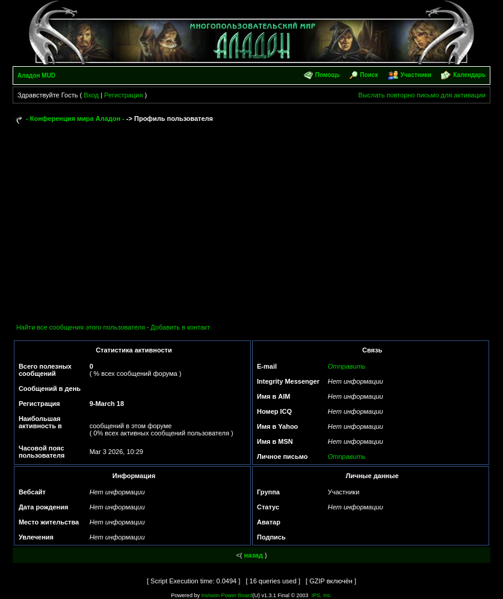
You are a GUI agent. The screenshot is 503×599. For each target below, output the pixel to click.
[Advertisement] (251, 218)
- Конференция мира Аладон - (75, 118)
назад (253, 555)
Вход (91, 95)
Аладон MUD (36, 75)
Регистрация (123, 95)
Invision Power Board (226, 595)
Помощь (327, 75)
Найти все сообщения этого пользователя (80, 327)
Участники (416, 75)
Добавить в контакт (180, 327)
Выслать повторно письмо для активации (422, 95)
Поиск (369, 75)
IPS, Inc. (322, 595)
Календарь (469, 75)
